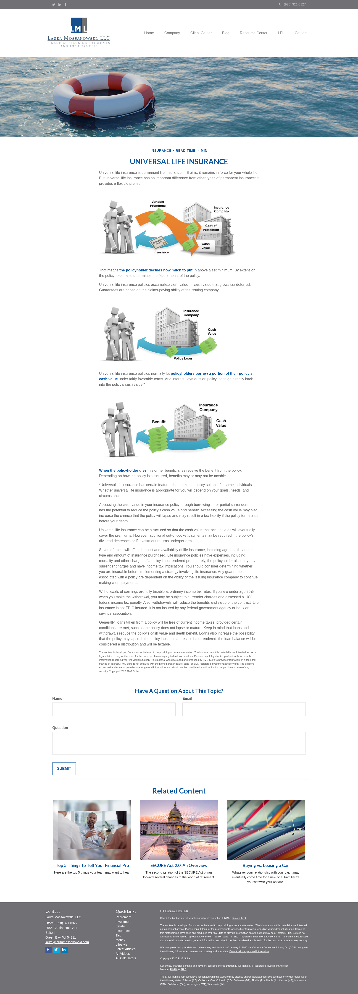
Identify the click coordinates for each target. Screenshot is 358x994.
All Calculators (126, 958)
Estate (120, 926)
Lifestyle (121, 944)
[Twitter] (53, 4)
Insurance (123, 931)
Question (60, 728)
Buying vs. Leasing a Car (266, 865)
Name (57, 698)
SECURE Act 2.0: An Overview (179, 865)
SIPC (184, 969)
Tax (118, 935)
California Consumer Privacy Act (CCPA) (274, 947)
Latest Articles (126, 949)
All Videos (123, 953)
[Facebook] (65, 4)
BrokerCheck (239, 918)
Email (187, 698)
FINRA (173, 969)
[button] (166, 32)
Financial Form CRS (176, 911)
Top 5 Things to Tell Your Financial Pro (92, 865)
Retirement (123, 917)
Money (120, 940)
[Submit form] (64, 768)
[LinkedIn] (59, 4)
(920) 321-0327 (292, 4)
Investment (123, 922)
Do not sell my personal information (249, 951)
